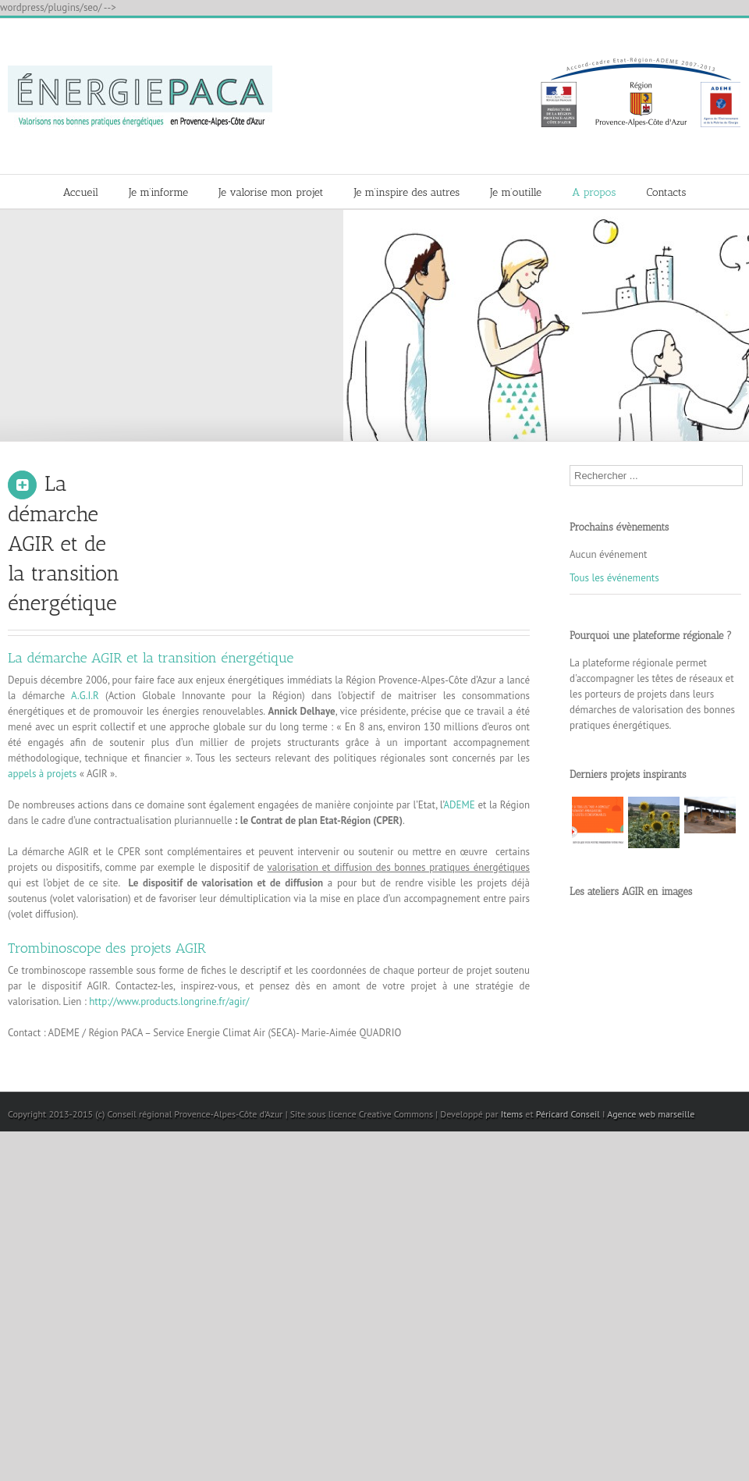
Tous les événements (614, 577)
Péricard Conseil (568, 1114)
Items (512, 1114)
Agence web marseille (650, 1114)
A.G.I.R (85, 695)
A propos (594, 192)
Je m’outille (515, 192)
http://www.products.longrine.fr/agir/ (169, 1001)
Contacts (667, 192)
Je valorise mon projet (270, 192)
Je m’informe (158, 192)
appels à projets (42, 773)
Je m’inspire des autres (407, 192)
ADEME (460, 805)
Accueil (80, 192)
